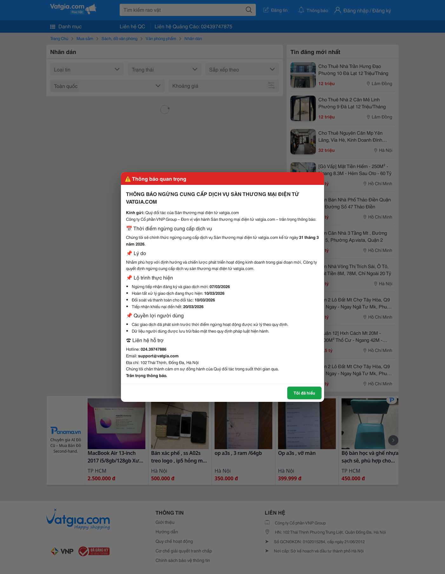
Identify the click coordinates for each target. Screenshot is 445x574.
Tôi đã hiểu (304, 392)
